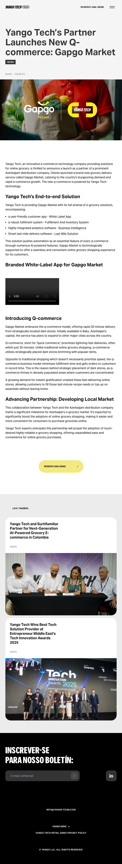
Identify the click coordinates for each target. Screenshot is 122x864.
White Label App (60, 216)
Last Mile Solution (66, 233)
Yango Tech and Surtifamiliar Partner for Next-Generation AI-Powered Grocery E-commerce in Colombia (34, 530)
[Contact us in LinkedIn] (111, 775)
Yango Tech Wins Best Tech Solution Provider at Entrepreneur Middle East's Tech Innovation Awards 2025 (33, 633)
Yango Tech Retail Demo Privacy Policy (60, 833)
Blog (8, 74)
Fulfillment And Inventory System (67, 222)
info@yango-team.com (61, 809)
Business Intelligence (72, 228)
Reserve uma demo (92, 7)
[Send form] (74, 775)
